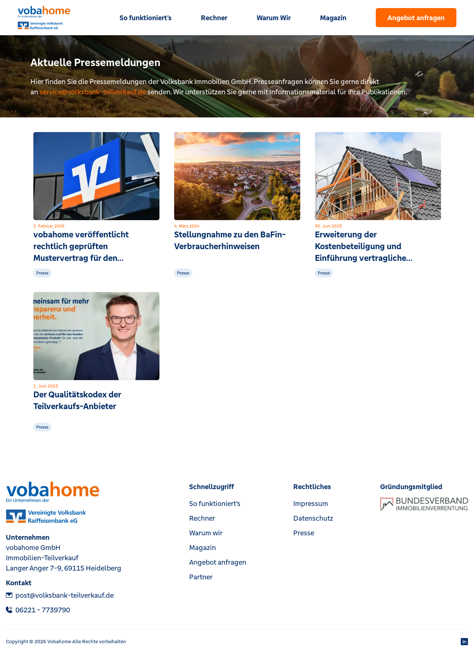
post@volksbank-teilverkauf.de (60, 595)
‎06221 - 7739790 (38, 609)
